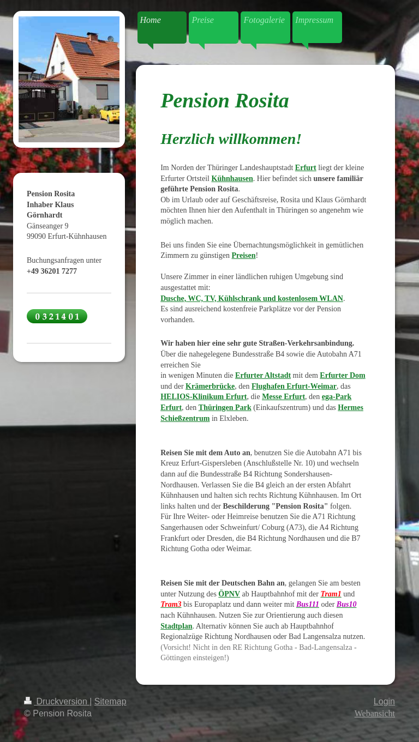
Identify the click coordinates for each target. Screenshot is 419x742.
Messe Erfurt (283, 397)
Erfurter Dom (342, 375)
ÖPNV (229, 594)
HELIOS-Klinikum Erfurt (203, 397)
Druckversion (56, 701)
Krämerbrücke (210, 386)
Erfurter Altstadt (263, 375)
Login (384, 701)
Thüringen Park (225, 407)
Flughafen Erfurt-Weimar (294, 386)
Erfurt (305, 168)
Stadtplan (176, 626)
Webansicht (375, 713)
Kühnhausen (232, 178)
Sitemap (110, 701)
